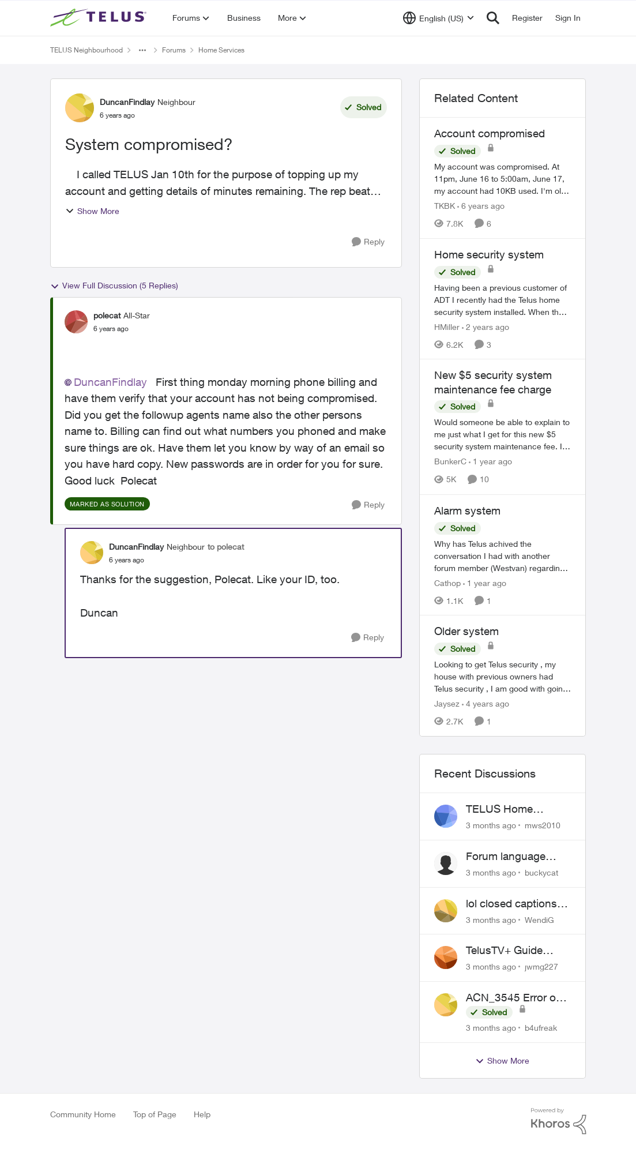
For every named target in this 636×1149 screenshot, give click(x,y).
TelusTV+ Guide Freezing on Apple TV (518, 950)
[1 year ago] (490, 462)
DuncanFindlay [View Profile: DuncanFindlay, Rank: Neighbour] (127, 102)
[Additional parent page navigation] (142, 50)
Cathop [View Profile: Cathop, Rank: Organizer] (447, 582)
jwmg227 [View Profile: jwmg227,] (541, 966)
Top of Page (154, 1114)
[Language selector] (438, 17)
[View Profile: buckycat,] (445, 863)
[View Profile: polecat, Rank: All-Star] (76, 321)
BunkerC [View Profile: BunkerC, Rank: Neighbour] (450, 462)
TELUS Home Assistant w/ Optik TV (518, 809)
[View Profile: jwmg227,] (445, 957)
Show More (92, 211)
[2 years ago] (485, 326)
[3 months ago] (491, 825)
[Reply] (368, 242)
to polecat (226, 546)
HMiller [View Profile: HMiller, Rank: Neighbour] (447, 326)
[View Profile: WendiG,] (445, 910)
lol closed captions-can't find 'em (513, 904)
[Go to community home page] (99, 18)
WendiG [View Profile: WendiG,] (539, 919)
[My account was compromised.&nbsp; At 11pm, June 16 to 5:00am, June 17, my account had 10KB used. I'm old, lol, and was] (502, 178)
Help (202, 1114)
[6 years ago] (481, 206)
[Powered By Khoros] (558, 1121)
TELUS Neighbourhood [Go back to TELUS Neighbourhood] (86, 50)
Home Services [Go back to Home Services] (221, 50)
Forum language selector (505, 856)
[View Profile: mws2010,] (445, 816)
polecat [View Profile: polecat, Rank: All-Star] (107, 315)
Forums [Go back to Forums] (174, 50)
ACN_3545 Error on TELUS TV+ (514, 998)
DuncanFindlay (110, 382)
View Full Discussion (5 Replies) (114, 285)
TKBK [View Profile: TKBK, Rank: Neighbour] (444, 206)
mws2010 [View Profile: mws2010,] (542, 825)
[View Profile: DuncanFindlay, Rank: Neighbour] (79, 107)
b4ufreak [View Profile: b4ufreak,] (541, 1027)
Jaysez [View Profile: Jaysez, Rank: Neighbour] (447, 703)
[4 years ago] (485, 703)
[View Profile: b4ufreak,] (445, 1004)
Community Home (83, 1114)
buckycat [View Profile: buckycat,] (541, 872)
